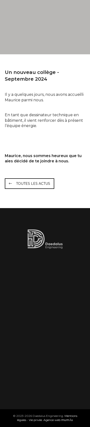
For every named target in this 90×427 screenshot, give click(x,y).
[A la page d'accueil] (29, 12)
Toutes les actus (33, 183)
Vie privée (35, 420)
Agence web (51, 420)
